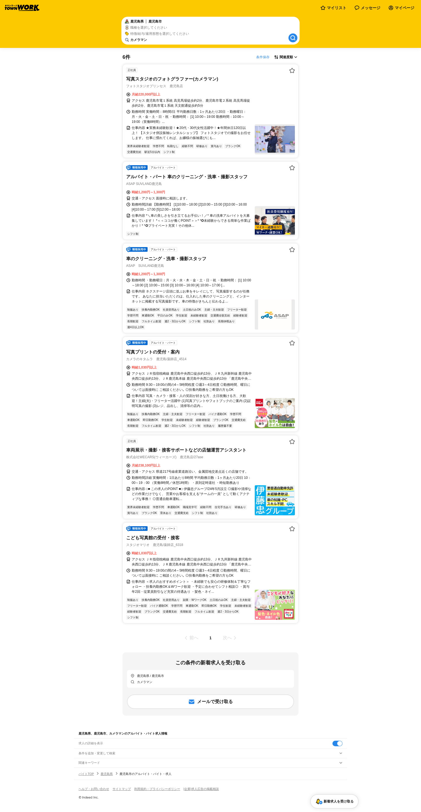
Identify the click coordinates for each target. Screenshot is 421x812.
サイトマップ (121, 789)
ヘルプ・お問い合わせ (94, 789)
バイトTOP (86, 774)
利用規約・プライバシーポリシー (157, 789)
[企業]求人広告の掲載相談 (201, 789)
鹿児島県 (107, 774)
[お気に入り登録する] (292, 70)
